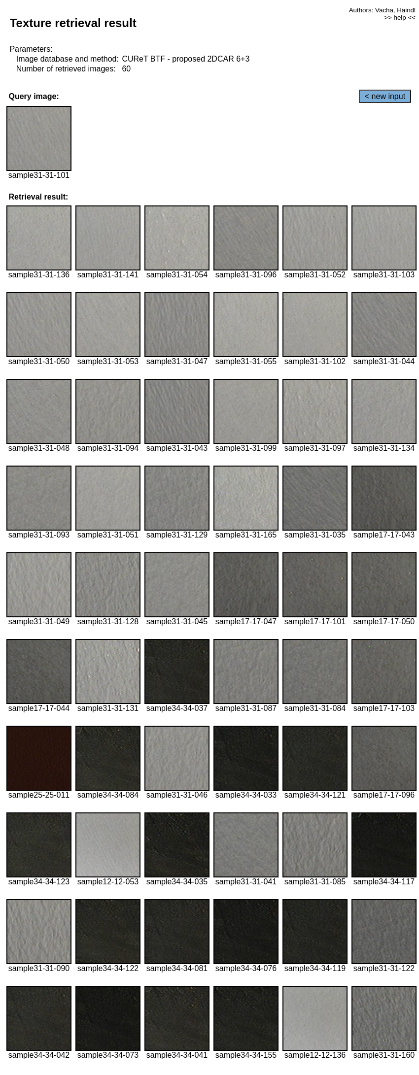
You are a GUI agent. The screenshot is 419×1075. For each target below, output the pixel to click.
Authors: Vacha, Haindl (382, 10)
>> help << (400, 17)
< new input (385, 96)
